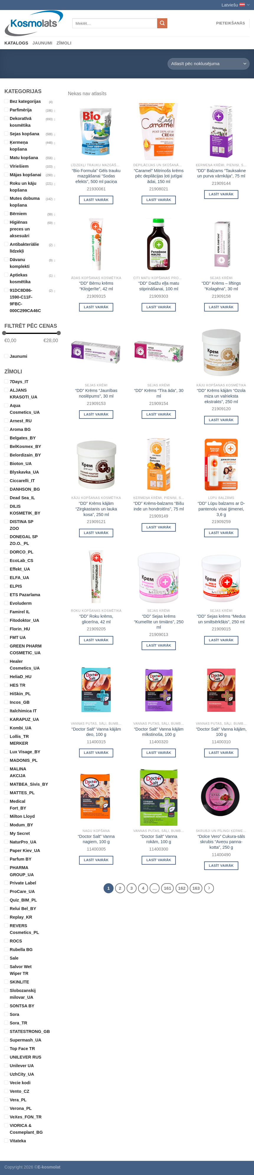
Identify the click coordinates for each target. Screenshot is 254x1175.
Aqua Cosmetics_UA (25, 409)
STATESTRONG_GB (26, 1031)
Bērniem (18, 213)
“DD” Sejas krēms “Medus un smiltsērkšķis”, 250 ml (221, 619)
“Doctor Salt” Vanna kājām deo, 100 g (96, 732)
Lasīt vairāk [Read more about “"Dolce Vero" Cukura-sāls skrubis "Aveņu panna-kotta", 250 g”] (221, 865)
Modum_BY (21, 825)
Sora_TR (18, 1023)
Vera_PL (18, 1099)
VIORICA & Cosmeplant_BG (26, 1129)
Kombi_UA (21, 728)
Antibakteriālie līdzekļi (24, 247)
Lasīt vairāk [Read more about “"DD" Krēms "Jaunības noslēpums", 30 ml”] (96, 414)
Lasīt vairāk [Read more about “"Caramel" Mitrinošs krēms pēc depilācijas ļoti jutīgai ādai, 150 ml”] (158, 200)
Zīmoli (64, 43)
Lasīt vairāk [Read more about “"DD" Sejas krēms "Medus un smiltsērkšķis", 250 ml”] (221, 640)
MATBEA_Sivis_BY (26, 784)
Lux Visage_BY (25, 751)
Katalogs (16, 43)
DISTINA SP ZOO (21, 525)
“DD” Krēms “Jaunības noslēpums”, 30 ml (96, 393)
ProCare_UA (22, 891)
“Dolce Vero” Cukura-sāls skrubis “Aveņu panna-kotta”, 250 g (221, 842)
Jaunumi (42, 43)
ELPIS (16, 586)
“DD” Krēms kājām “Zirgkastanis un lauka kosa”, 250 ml (96, 509)
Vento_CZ (19, 1091)
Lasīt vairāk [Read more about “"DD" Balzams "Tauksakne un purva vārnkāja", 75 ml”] (221, 194)
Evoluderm (21, 603)
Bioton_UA (21, 463)
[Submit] (162, 23)
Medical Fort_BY (18, 804)
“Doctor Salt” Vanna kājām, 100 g (221, 732)
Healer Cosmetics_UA (25, 664)
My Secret (20, 833)
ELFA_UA (19, 577)
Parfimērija (21, 110)
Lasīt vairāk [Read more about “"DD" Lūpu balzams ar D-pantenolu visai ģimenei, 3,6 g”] (221, 533)
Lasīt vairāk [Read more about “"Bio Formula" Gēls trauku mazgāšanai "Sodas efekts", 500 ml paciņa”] (96, 200)
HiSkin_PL (20, 693)
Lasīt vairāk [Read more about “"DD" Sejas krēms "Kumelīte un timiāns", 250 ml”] (158, 645)
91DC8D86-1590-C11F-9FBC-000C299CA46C (25, 300)
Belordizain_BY (25, 455)
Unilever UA (22, 1065)
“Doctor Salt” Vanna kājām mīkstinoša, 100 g (158, 732)
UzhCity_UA (22, 1074)
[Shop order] (209, 64)
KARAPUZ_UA (24, 719)
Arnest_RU (21, 420)
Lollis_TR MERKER (19, 740)
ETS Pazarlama (25, 594)
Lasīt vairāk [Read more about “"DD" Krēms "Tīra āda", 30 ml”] (158, 414)
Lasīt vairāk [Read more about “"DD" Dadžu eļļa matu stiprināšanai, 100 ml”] (158, 307)
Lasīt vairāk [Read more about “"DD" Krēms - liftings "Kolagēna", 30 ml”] (221, 307)
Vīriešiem (19, 166)
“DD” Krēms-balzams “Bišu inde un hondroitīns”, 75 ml (159, 506)
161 (167, 888)
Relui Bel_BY (23, 908)
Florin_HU (20, 629)
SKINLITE (19, 982)
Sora (14, 1014)
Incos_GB (20, 702)
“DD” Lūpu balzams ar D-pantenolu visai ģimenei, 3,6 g (221, 509)
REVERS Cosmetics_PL (24, 929)
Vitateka (18, 1140)
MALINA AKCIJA (18, 772)
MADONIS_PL (23, 760)
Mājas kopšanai (25, 174)
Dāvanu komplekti (20, 263)
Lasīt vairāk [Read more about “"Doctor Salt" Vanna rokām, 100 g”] (158, 860)
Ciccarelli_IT (22, 480)
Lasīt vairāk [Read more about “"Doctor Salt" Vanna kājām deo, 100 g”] (96, 752)
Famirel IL (20, 611)
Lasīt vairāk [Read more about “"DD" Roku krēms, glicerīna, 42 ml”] (96, 640)
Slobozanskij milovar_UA (23, 994)
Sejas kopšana (24, 133)
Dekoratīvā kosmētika (21, 122)
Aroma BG (20, 429)
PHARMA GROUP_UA (22, 871)
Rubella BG (21, 949)
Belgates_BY (23, 438)
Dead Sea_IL (22, 497)
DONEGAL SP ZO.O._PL (24, 540)
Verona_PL (21, 1108)
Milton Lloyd (22, 816)
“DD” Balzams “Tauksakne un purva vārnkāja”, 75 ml (221, 173)
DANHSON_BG (25, 489)
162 (182, 888)
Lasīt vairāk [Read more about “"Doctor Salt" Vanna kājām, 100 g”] (221, 752)
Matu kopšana (24, 157)
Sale (14, 958)
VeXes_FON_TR (26, 1117)
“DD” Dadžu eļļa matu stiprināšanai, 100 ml (158, 286)
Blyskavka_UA (24, 472)
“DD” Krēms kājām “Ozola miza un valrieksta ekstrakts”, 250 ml (221, 396)
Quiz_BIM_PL (23, 900)
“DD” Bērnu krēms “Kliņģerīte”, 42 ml (96, 286)
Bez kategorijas (25, 101)
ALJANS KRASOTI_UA (23, 393)
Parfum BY (21, 859)
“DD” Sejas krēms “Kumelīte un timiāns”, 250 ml (158, 621)
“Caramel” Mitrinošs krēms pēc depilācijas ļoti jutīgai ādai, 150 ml (159, 176)
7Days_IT (19, 381)
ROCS (16, 941)
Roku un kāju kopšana (23, 186)
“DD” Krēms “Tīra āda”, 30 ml (158, 393)
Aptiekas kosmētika (20, 278)
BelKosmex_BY (25, 446)
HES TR (17, 685)
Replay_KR (21, 917)
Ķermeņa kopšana (19, 145)
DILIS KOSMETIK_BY (25, 509)
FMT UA (18, 637)
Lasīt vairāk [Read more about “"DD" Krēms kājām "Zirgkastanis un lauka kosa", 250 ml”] (96, 533)
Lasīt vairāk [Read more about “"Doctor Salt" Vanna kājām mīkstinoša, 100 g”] (158, 752)
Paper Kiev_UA (25, 850)
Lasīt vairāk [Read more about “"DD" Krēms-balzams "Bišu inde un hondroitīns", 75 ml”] (158, 527)
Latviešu (236, 5)
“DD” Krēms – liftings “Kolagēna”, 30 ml (221, 286)
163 (196, 888)
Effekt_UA (20, 569)
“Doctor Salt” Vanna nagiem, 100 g (96, 839)
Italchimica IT (23, 710)
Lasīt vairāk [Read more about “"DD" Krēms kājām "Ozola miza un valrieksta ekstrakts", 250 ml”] (221, 420)
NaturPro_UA (23, 842)
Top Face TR (22, 1048)
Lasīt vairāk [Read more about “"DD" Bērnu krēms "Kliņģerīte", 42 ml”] (96, 307)
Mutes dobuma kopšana (25, 201)
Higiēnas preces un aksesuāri (20, 229)
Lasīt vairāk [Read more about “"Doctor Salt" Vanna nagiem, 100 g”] (96, 860)
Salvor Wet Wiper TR (21, 970)
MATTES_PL (22, 792)
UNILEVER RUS (25, 1057)
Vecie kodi (20, 1082)
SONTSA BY (22, 1005)
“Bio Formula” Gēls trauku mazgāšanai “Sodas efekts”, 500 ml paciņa (96, 176)
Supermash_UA (25, 1040)
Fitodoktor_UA (24, 620)
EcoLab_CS (21, 560)
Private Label (23, 883)
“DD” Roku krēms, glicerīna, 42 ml (96, 619)
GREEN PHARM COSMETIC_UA (26, 649)
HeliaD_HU (21, 676)
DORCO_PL (21, 552)
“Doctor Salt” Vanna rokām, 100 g (158, 839)
